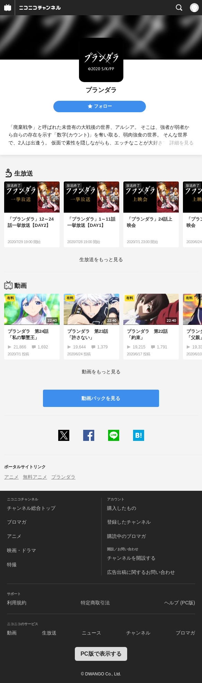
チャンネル (138, 633)
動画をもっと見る (101, 371)
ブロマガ (16, 522)
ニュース (91, 633)
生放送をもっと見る (101, 259)
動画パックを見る (100, 398)
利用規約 (16, 602)
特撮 (12, 564)
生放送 (49, 633)
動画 (12, 633)
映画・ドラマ (21, 550)
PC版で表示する (100, 654)
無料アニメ (35, 477)
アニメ (11, 477)
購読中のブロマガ (126, 536)
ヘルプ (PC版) (179, 602)
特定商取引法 (95, 602)
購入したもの (121, 508)
